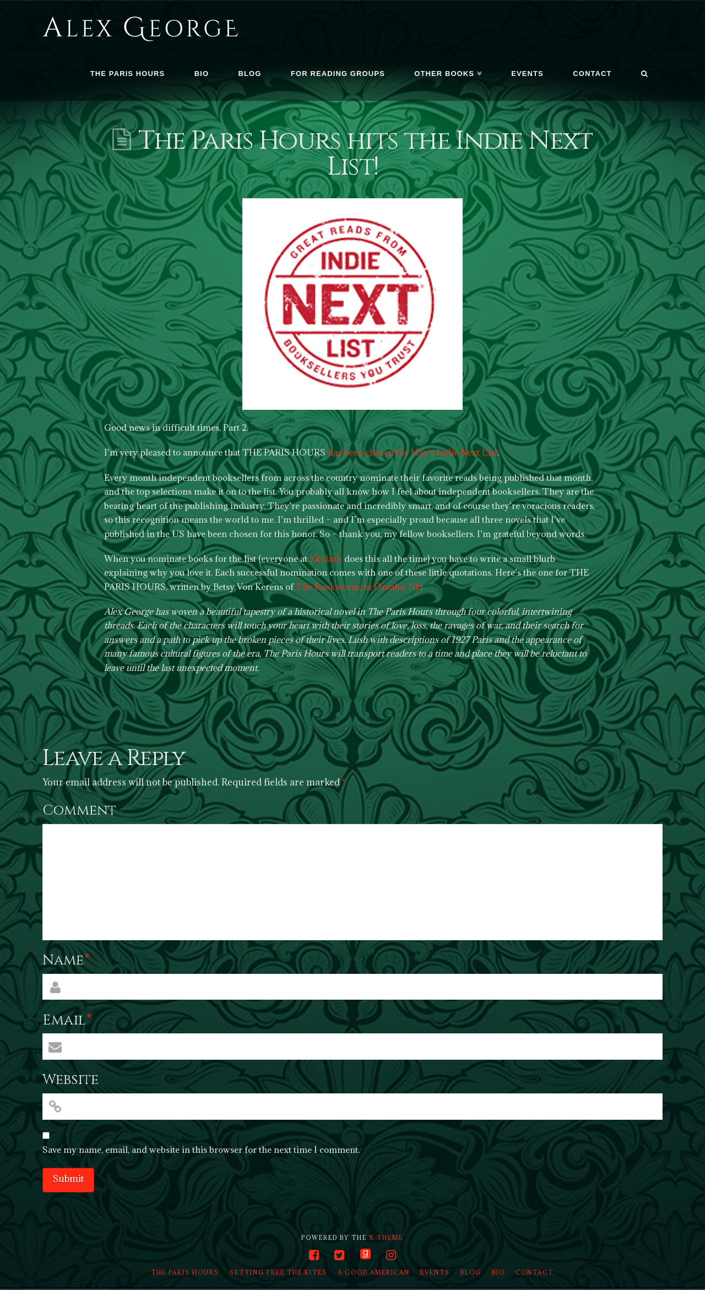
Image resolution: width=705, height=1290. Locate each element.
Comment (79, 810)
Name (66, 960)
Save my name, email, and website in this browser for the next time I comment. (201, 1149)
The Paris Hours (185, 1272)
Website (70, 1080)
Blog (470, 1272)
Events (435, 1272)
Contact (535, 1272)
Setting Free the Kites (278, 1272)
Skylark (326, 558)
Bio (498, 1272)
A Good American (374, 1272)
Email (67, 1020)
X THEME (386, 1238)
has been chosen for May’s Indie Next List (412, 452)
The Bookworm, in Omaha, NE (358, 586)
